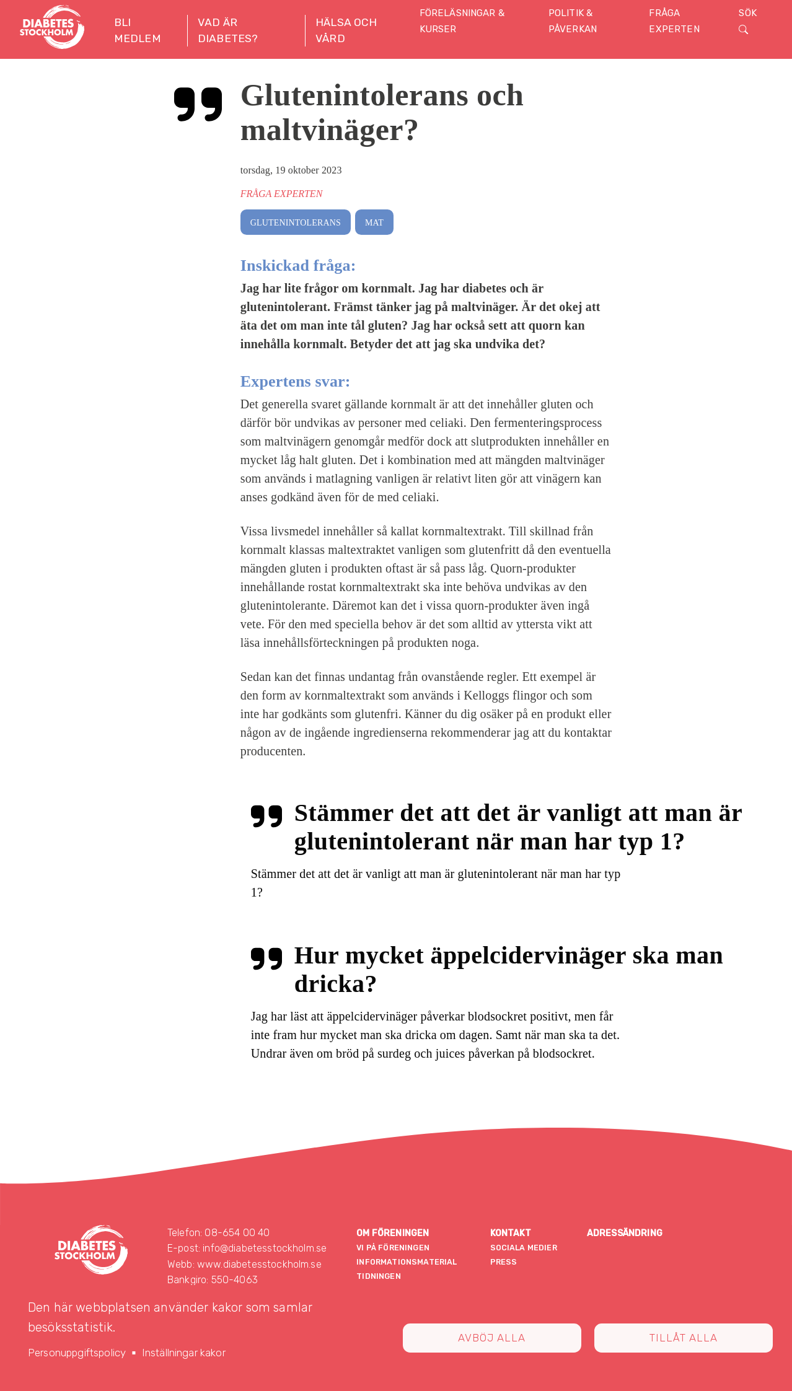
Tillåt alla (683, 1338)
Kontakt (511, 1233)
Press (503, 1261)
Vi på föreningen (392, 1247)
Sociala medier (523, 1247)
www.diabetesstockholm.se (259, 1264)
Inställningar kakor (184, 1352)
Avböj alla (492, 1338)
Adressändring (624, 1233)
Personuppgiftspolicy (77, 1352)
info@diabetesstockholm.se (265, 1248)
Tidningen (378, 1276)
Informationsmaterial (406, 1261)
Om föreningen (392, 1233)
